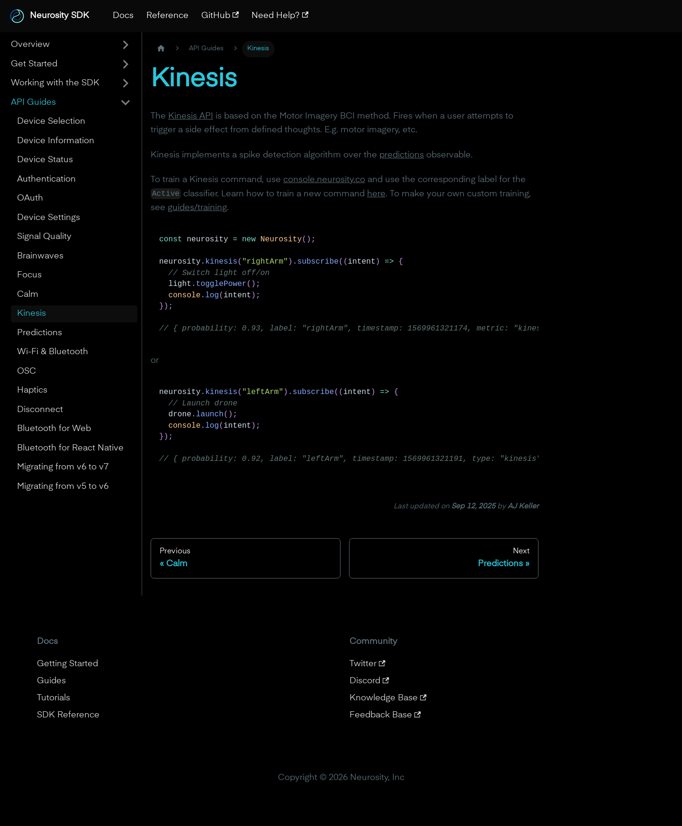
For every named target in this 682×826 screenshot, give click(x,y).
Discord (369, 681)
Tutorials (53, 698)
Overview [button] (30, 44)
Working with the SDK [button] (55, 83)
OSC (26, 371)
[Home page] (161, 49)
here (376, 194)
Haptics (32, 390)
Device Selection (51, 121)
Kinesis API (190, 116)
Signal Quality (44, 236)
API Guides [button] (33, 102)
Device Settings (48, 217)
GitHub (220, 15)
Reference (167, 15)
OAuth (30, 198)
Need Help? (279, 15)
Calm (27, 294)
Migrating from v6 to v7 (62, 467)
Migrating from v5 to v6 (62, 486)
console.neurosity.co (324, 179)
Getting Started (67, 664)
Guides (51, 681)
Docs (123, 15)
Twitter (368, 664)
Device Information (55, 141)
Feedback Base (385, 715)
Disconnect (40, 409)
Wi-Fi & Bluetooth (52, 352)
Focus (29, 275)
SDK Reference (68, 715)
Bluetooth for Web (54, 428)
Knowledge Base (388, 698)
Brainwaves (40, 256)
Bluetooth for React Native (70, 448)
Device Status (45, 160)
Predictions (39, 333)
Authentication (46, 179)
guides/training (197, 207)
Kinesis (31, 313)
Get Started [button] (34, 64)
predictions (401, 155)
